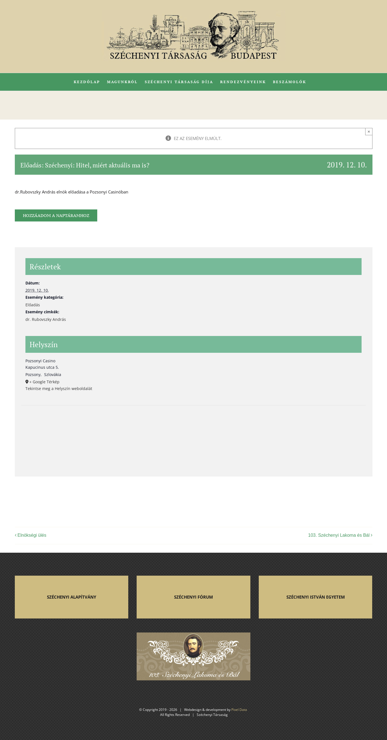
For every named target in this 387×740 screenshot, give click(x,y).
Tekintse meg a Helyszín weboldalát (58, 388)
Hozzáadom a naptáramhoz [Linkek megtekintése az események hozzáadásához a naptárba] (56, 215)
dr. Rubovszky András (45, 319)
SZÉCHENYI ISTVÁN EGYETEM (315, 597)
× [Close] (369, 131)
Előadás (32, 304)
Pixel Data (239, 709)
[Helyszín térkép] (193, 434)
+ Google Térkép (44, 381)
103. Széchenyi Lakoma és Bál (339, 535)
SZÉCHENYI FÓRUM (193, 597)
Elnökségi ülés (32, 535)
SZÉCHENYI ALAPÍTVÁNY (71, 597)
